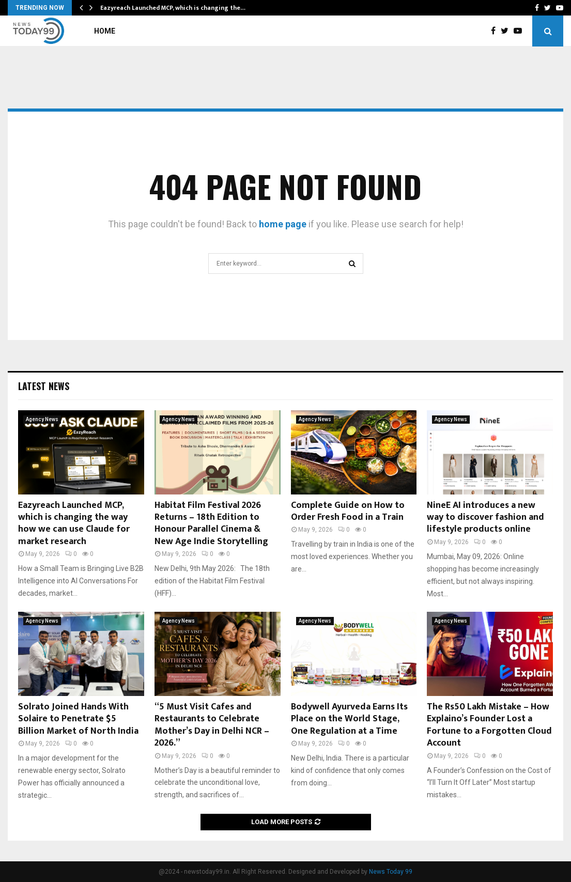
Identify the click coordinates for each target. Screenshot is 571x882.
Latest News (43, 386)
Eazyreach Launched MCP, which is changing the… (172, 8)
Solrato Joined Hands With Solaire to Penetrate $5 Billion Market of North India (78, 719)
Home (104, 31)
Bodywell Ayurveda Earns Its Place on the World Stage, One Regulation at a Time (349, 719)
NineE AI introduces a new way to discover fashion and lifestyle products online (485, 517)
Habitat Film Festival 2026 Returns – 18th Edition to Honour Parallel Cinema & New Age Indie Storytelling (211, 523)
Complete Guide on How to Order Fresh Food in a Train (348, 511)
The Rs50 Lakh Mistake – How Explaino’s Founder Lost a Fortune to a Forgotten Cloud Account (489, 725)
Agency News (42, 419)
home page (282, 224)
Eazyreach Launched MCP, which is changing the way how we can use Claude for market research (74, 523)
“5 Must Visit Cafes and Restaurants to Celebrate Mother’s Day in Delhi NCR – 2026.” (212, 725)
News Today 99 (390, 871)
